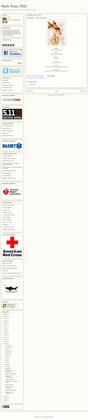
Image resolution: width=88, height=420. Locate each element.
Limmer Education (6, 219)
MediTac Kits (5, 133)
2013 (5, 335)
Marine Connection (6, 263)
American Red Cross (7, 156)
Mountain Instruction (7, 87)
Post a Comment (32, 84)
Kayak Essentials (6, 217)
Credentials (5, 80)
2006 (5, 401)
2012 (5, 337)
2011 (5, 339)
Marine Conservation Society (9, 265)
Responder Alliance (7, 173)
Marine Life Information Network (10, 268)
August (7, 353)
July (6, 356)
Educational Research (7, 85)
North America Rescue (7, 135)
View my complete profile (14, 20)
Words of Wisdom (9, 379)
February (7, 366)
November (8, 347)
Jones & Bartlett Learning (8, 214)
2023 (5, 318)
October (7, 349)
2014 (5, 333)
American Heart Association (9, 158)
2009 (5, 343)
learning (32, 77)
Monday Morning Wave (10, 373)
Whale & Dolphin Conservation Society (11, 273)
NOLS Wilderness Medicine (9, 170)
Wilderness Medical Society (9, 178)
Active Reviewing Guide (8, 205)
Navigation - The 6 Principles (9, 387)
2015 (5, 331)
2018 (5, 324)
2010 (5, 341)
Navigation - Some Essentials (9, 371)
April (6, 362)
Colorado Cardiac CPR (7, 161)
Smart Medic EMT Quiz (7, 227)
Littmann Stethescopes (7, 130)
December (8, 345)
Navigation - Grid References (9, 376)
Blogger (51, 417)
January (7, 368)
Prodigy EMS (5, 224)
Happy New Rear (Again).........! (9, 393)
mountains (37, 77)
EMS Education (6, 82)
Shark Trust (5, 270)
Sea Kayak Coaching (7, 90)
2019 (5, 322)
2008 (5, 396)
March (7, 364)
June (6, 358)
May (6, 360)
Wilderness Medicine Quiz (8, 229)
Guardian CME (6, 210)
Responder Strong (6, 175)
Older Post (83, 91)
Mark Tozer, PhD (14, 6)
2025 (5, 314)
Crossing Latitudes (6, 207)
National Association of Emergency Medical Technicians (10, 164)
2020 (5, 320)
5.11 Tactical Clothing (7, 126)
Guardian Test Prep (7, 212)
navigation (42, 77)
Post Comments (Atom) (59, 95)
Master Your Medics (7, 222)
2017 (5, 327)
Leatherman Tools (6, 128)
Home (56, 91)
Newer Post (30, 91)
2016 (5, 329)
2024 (5, 316)
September (8, 351)
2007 (5, 398)
